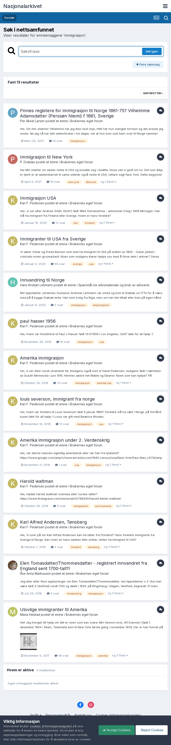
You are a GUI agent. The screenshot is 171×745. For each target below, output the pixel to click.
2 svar (57, 305)
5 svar (59, 506)
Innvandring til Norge (42, 280)
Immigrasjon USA (38, 198)
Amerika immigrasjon (42, 358)
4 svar (53, 593)
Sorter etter (153, 93)
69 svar (58, 264)
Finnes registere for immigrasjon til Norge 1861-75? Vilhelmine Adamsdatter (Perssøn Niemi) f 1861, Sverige (85, 113)
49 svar (62, 655)
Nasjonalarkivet (22, 6)
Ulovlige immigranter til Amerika (53, 609)
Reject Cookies (151, 728)
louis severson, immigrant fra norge (57, 399)
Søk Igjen (152, 51)
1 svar (61, 465)
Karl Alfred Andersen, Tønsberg (53, 522)
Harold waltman (36, 481)
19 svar (53, 181)
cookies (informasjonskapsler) (51, 721)
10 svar (63, 342)
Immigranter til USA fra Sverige (53, 239)
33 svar (60, 383)
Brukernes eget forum (86, 121)
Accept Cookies (115, 728)
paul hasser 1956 (38, 321)
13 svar (58, 222)
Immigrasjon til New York (46, 157)
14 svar (56, 141)
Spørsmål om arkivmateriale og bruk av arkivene (113, 285)
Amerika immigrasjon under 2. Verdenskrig (65, 440)
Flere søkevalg (148, 64)
